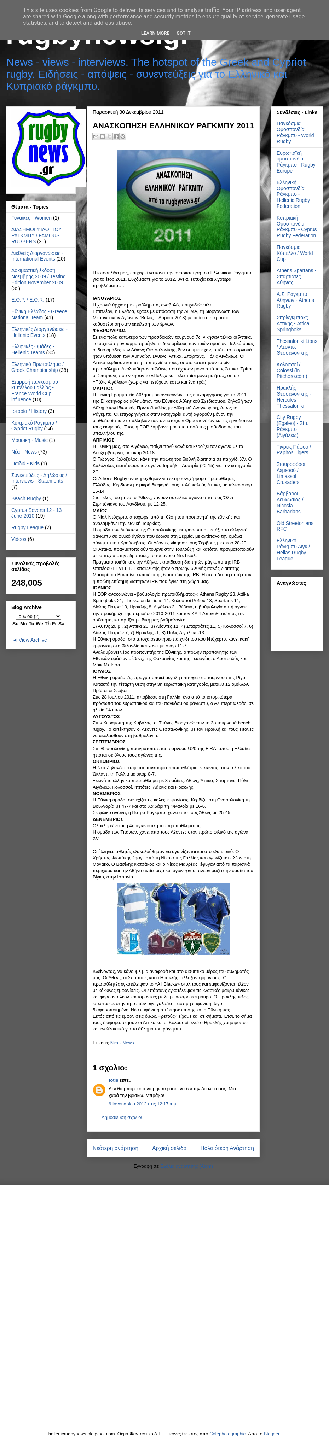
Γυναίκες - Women (31, 218)
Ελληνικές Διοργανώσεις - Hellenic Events (39, 332)
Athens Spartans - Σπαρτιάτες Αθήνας (296, 276)
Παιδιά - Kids (25, 463)
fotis (113, 1080)
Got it (184, 33)
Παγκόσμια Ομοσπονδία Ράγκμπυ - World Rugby (295, 132)
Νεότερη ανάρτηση (115, 1148)
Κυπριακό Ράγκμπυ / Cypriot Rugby (34, 426)
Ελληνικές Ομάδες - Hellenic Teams (32, 349)
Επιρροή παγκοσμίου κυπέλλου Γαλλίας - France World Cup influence (34, 390)
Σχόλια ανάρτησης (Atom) (187, 1166)
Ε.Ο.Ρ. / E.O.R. (27, 300)
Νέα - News (122, 1042)
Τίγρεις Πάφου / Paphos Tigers (294, 450)
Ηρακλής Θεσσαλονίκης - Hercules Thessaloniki (294, 396)
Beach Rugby (26, 498)
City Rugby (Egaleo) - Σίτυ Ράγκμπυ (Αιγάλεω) (292, 426)
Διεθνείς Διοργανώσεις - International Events (37, 256)
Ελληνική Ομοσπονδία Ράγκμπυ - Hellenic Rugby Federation (293, 194)
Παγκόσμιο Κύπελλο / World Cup (295, 253)
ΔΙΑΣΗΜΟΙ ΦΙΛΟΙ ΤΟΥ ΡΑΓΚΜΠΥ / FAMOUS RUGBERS (36, 235)
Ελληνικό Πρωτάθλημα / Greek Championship (37, 367)
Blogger (271, 1433)
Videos (19, 539)
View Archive (33, 640)
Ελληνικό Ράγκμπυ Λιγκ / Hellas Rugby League (293, 549)
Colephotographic (227, 1433)
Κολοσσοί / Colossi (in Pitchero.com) (292, 370)
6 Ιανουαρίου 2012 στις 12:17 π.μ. (143, 1104)
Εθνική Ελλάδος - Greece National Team (39, 314)
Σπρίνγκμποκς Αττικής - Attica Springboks (293, 323)
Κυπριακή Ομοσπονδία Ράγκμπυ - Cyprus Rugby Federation (297, 226)
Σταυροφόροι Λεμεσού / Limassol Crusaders (291, 473)
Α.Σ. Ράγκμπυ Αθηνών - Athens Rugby (295, 300)
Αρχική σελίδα (169, 1148)
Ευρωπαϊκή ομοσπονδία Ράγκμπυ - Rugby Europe (296, 162)
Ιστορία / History (29, 411)
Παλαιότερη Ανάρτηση (227, 1148)
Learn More (155, 33)
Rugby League (27, 527)
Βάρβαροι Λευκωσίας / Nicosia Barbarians (290, 502)
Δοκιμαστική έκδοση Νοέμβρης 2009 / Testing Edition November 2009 (38, 276)
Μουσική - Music (29, 440)
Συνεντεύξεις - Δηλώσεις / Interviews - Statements (39, 478)
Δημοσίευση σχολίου (123, 1117)
